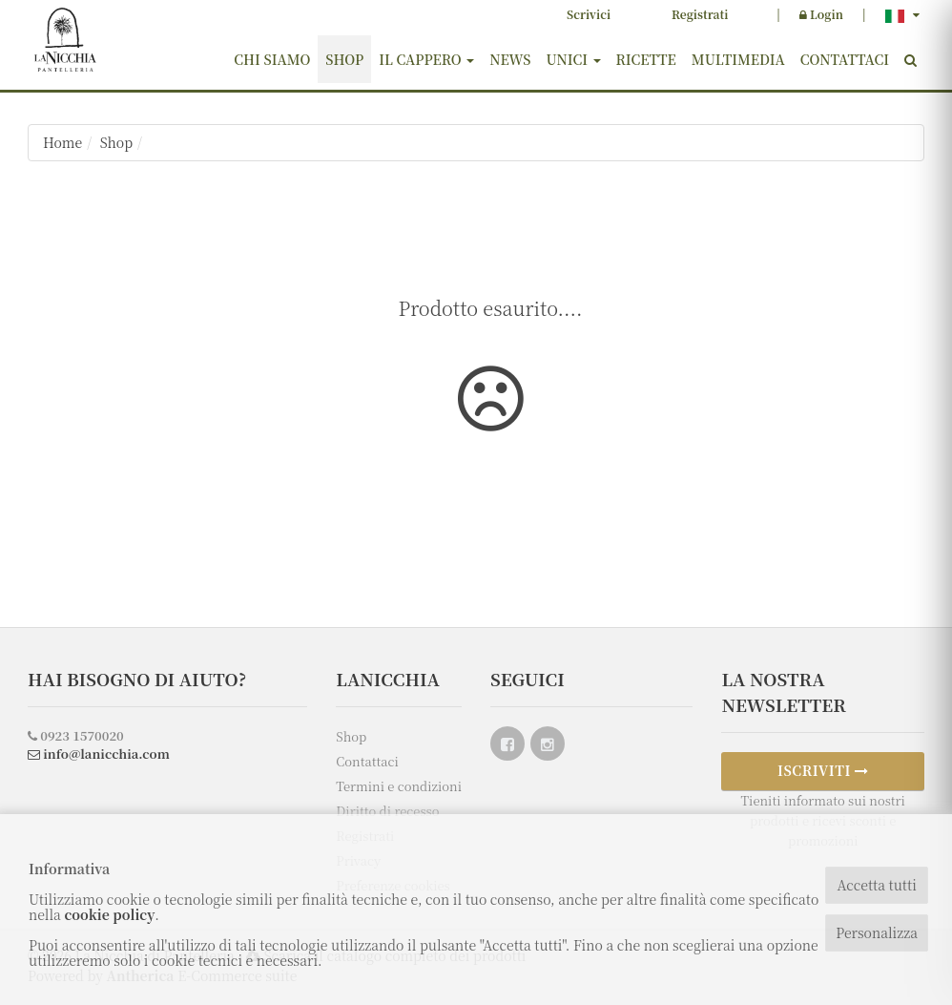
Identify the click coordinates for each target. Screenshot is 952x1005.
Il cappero (426, 59)
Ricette (646, 59)
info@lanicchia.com (99, 753)
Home (62, 142)
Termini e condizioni (399, 786)
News (509, 59)
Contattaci (844, 59)
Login (821, 14)
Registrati (700, 14)
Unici (573, 59)
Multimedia (738, 59)
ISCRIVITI (823, 770)
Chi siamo (272, 59)
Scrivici (589, 14)
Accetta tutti (876, 884)
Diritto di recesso (387, 811)
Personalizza (877, 932)
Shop (344, 59)
